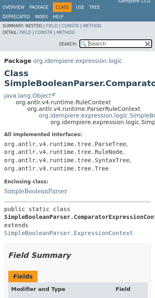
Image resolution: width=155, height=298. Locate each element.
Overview (13, 7)
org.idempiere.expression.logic (77, 61)
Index (41, 16)
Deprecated (16, 16)
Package (38, 7)
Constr (70, 26)
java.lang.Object (27, 95)
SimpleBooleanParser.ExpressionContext (68, 233)
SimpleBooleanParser (35, 191)
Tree (94, 7)
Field (51, 26)
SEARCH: (68, 44)
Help (58, 16)
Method (92, 26)
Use (80, 7)
